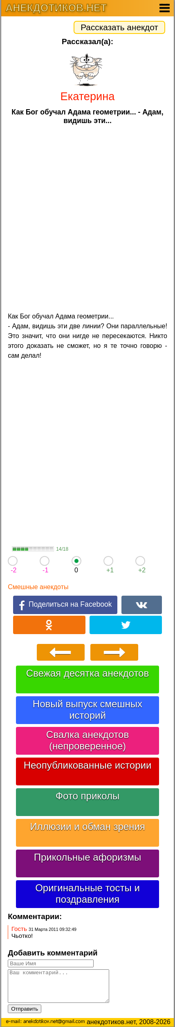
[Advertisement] (87, 217)
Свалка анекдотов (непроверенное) (87, 740)
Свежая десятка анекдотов (87, 673)
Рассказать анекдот (119, 27)
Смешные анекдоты (38, 586)
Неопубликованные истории (88, 765)
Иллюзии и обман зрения (87, 826)
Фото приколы (87, 795)
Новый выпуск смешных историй (87, 709)
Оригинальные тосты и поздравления (87, 893)
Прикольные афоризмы (87, 857)
